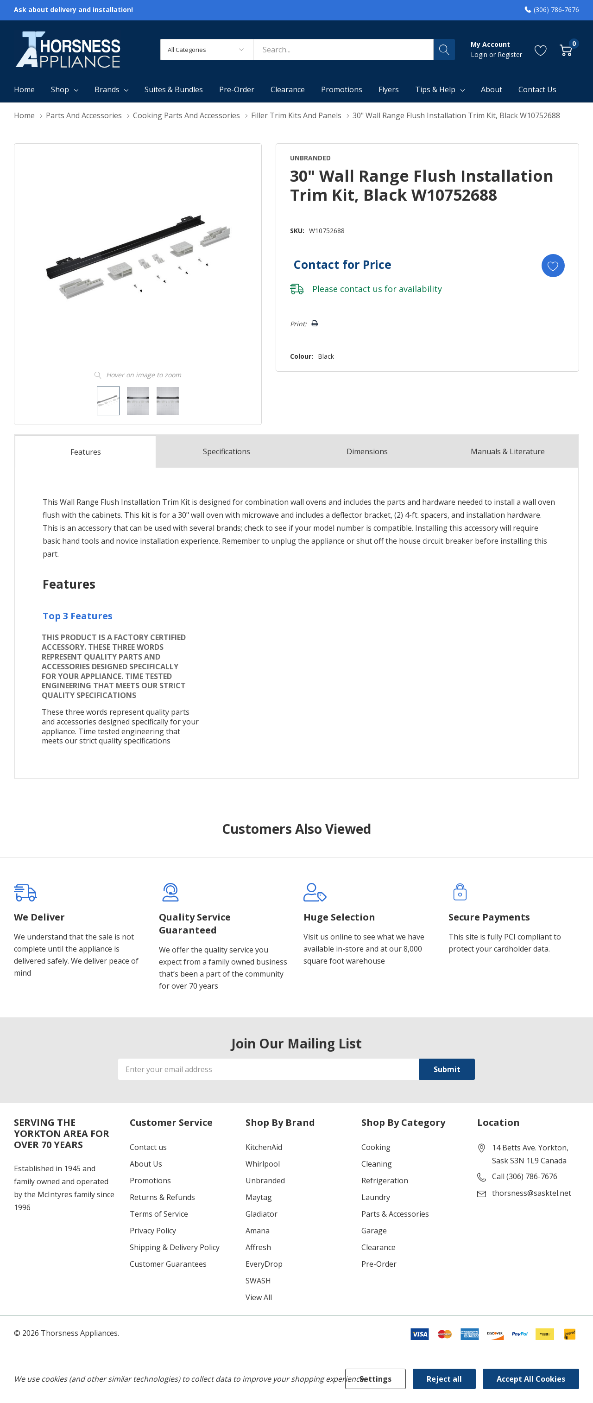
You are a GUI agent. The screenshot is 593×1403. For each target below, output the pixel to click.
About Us (146, 1164)
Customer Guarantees (168, 1264)
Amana (258, 1230)
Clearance (378, 1247)
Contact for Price (342, 264)
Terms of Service (159, 1214)
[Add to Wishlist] (553, 265)
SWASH (258, 1281)
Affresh (258, 1247)
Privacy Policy (153, 1230)
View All (259, 1297)
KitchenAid (264, 1147)
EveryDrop (264, 1264)
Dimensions (367, 451)
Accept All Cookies (531, 1379)
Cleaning (376, 1164)
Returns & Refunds (162, 1197)
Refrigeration (384, 1180)
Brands (107, 89)
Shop (60, 89)
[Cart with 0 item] (566, 49)
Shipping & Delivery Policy (175, 1247)
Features (85, 452)
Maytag (259, 1197)
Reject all (444, 1379)
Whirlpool (263, 1164)
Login (480, 54)
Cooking (376, 1147)
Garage (374, 1230)
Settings (375, 1379)
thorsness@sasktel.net (531, 1193)
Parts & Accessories (395, 1214)
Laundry (375, 1197)
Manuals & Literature (508, 451)
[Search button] (444, 49)
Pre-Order (379, 1264)
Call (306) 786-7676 (524, 1176)
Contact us (148, 1147)
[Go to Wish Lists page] (541, 49)
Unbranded (265, 1180)
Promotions (150, 1180)
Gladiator (262, 1214)
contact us (361, 288)
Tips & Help (435, 89)
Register (510, 54)
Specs (226, 451)
